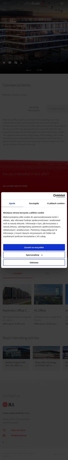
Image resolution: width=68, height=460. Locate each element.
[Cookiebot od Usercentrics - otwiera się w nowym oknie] (53, 196)
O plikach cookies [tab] (56, 203)
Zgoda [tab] (12, 203)
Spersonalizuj (34, 255)
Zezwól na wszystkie (34, 247)
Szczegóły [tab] (34, 203)
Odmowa (34, 262)
